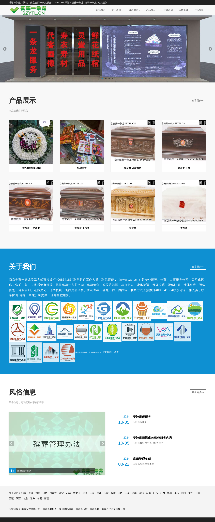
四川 (183, 493)
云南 (197, 493)
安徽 (106, 493)
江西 (120, 493)
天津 (30, 493)
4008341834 (58, 2)
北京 (23, 493)
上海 (85, 493)
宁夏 (39, 498)
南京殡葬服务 (50, 509)
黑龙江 (76, 493)
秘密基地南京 (66, 509)
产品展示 (152, 10)
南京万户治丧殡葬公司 (113, 509)
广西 (162, 493)
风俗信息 (134, 10)
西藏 (11, 498)
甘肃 (25, 498)
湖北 (141, 493)
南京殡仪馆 (81, 509)
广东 (155, 493)
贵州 (190, 493)
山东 (127, 493)
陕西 (18, 498)
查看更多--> (198, 100)
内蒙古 (53, 493)
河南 (134, 493)
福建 (113, 493)
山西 (45, 493)
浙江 (99, 493)
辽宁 (61, 493)
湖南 (148, 493)
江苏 (92, 493)
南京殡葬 (94, 509)
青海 (32, 498)
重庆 (176, 493)
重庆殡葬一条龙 (81, 352)
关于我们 (117, 10)
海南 (169, 493)
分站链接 (199, 10)
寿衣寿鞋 (183, 10)
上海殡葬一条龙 (95, 352)
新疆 (46, 498)
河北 (38, 493)
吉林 (68, 493)
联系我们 (168, 10)
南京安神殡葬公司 (30, 509)
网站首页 (100, 10)
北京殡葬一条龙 (110, 352)
